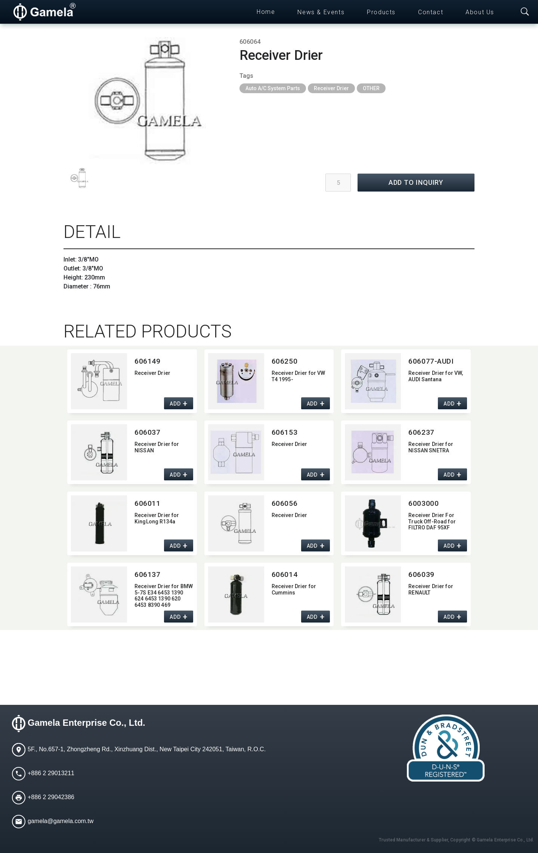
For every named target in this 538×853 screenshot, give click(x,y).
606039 (421, 574)
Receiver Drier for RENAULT (430, 589)
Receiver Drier (331, 88)
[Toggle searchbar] (525, 12)
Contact (430, 12)
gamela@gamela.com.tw (60, 821)
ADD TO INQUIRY (416, 182)
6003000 (423, 503)
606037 (147, 432)
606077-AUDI (431, 361)
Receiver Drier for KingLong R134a (156, 518)
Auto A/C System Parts (272, 88)
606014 (284, 574)
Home (266, 11)
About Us (480, 12)
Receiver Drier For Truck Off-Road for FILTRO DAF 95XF (432, 521)
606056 (284, 503)
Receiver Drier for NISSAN (156, 447)
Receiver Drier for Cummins (294, 589)
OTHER (371, 88)
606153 (284, 432)
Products (381, 12)
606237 (421, 432)
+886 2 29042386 (51, 797)
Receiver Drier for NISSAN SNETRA (430, 447)
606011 (147, 503)
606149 (147, 361)
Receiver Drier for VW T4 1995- (298, 376)
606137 (147, 574)
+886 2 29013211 (51, 773)
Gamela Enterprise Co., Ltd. (86, 723)
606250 (284, 361)
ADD (175, 404)
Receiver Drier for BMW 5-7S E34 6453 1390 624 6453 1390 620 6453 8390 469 (163, 595)
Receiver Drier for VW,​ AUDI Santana (435, 376)
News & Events (320, 12)
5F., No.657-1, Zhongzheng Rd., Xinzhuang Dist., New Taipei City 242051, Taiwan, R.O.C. (147, 749)
